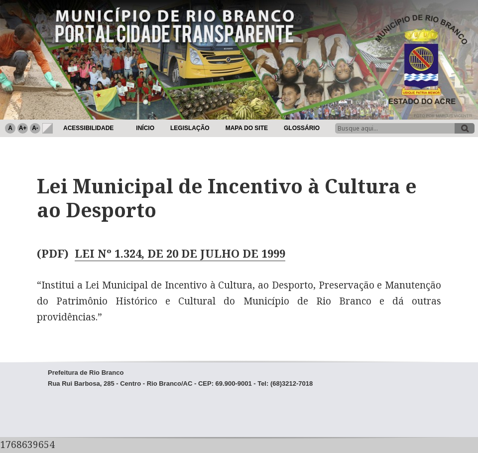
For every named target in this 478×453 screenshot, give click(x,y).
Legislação (190, 128)
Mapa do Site (247, 128)
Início (145, 128)
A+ (23, 128)
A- (35, 128)
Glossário (302, 128)
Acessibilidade (88, 128)
